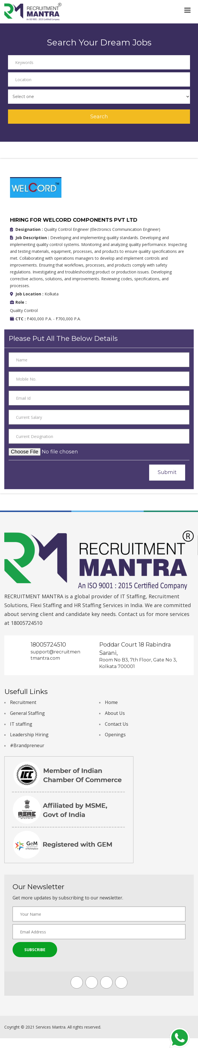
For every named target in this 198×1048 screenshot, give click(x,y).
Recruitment (23, 702)
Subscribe (34, 949)
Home (111, 702)
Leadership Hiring (29, 734)
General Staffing (27, 713)
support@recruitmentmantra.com (55, 655)
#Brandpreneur (27, 745)
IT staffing (21, 724)
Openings (115, 734)
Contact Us (116, 724)
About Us (115, 713)
